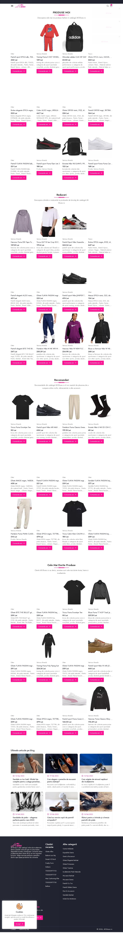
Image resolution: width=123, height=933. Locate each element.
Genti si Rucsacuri (69, 857)
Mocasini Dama (68, 880)
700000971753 (51, 871)
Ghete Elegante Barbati (71, 861)
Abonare (37, 918)
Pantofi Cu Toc (68, 884)
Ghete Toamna (68, 869)
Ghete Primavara (68, 865)
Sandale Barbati (68, 896)
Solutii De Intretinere (69, 899)
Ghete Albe (49, 852)
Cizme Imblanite (68, 849)
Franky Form (49, 864)
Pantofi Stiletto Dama (70, 888)
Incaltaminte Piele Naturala (72, 872)
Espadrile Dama (68, 853)
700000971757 (51, 875)
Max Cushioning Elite (52, 879)
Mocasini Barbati (68, 876)
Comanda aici (19, 71)
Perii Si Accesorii (69, 892)
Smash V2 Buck (50, 860)
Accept (19, 926)
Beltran (47, 887)
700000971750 (51, 883)
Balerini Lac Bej (50, 856)
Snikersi (48, 868)
